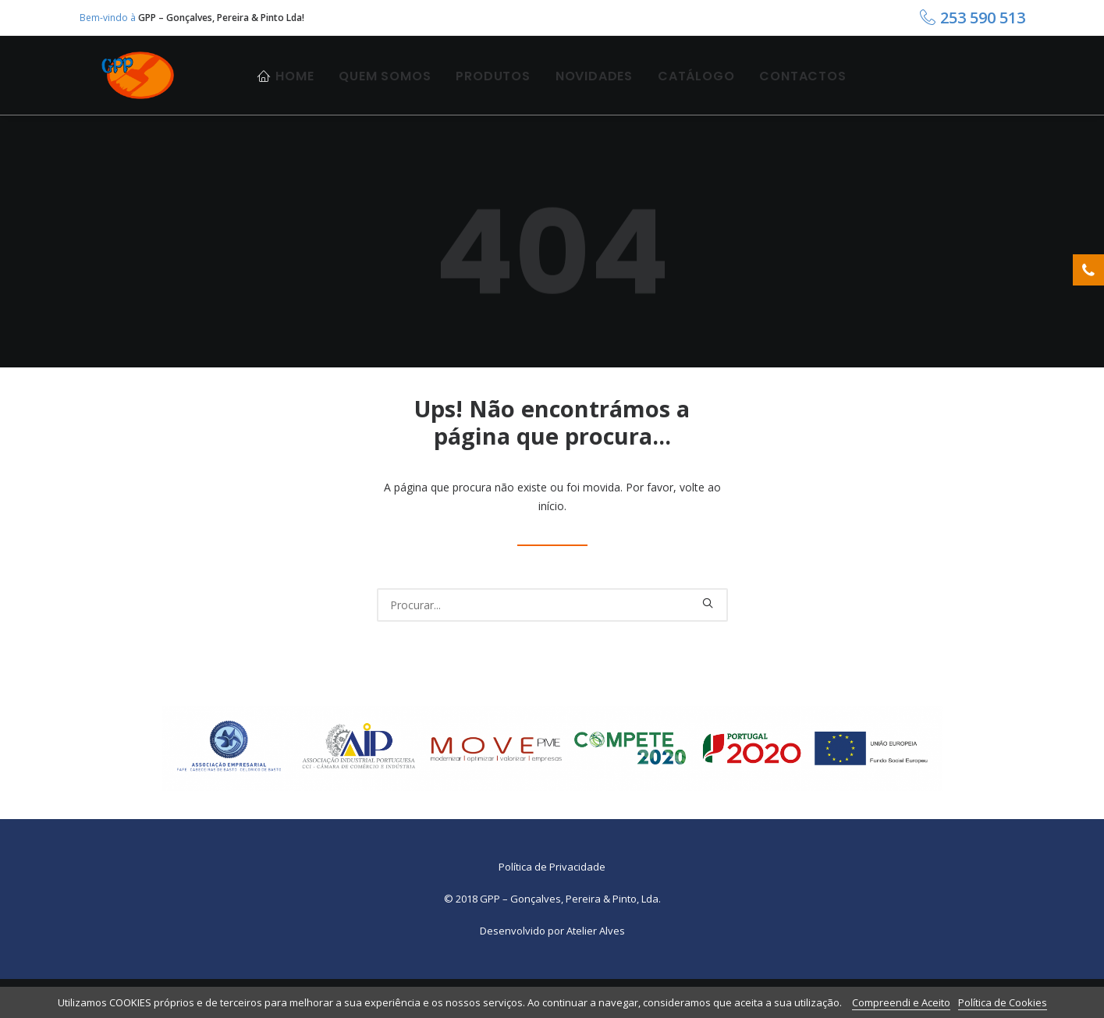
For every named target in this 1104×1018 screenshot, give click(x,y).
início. (552, 544)
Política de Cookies (1002, 1002)
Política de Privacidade (552, 906)
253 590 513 (982, 17)
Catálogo (696, 92)
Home (294, 92)
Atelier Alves (595, 970)
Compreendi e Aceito (901, 1002)
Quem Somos (385, 92)
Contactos (802, 92)
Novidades (594, 92)
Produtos (493, 92)
